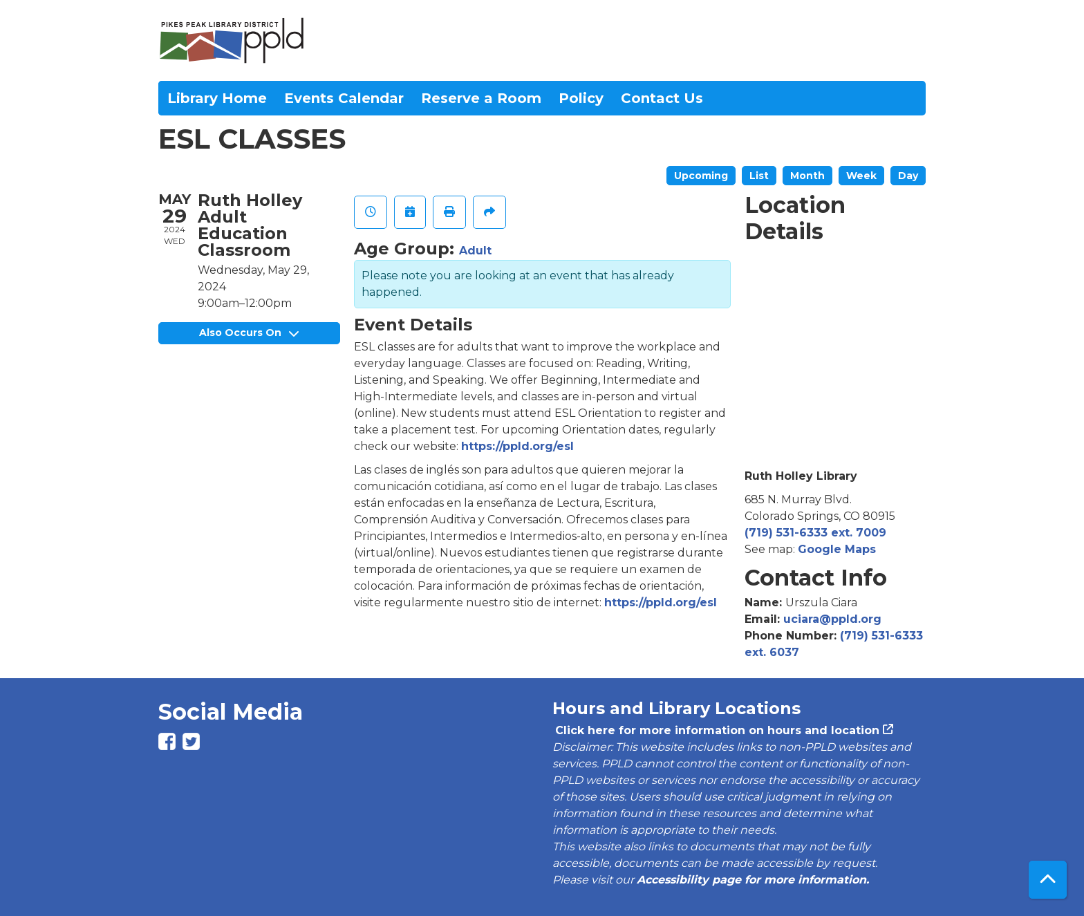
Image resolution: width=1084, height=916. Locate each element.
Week (861, 175)
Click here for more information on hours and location (715, 730)
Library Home (217, 98)
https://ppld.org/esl (517, 446)
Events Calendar (344, 98)
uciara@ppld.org (832, 619)
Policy (581, 98)
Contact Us (662, 98)
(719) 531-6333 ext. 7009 (815, 532)
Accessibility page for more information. (753, 879)
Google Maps (837, 549)
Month (807, 175)
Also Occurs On (249, 332)
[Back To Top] (1048, 880)
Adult (475, 250)
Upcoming (701, 175)
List (759, 175)
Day (908, 175)
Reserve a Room (481, 98)
